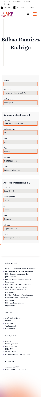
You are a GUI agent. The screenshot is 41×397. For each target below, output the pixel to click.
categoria (7, 89)
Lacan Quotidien (11, 344)
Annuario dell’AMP (12, 367)
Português (17, 1)
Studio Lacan (10, 352)
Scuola (6, 80)
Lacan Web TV (11, 346)
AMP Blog (9, 323)
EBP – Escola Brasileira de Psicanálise (20, 269)
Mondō (8, 321)
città (5, 139)
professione (8, 99)
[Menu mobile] (34, 14)
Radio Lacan (10, 328)
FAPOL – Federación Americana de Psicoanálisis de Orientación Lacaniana (19, 297)
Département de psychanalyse (17, 354)
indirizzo (6, 120)
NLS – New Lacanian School (16, 287)
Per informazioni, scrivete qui (16, 369)
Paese (6, 148)
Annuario (18, 7)
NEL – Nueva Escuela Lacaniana (18, 284)
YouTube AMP (11, 326)
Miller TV (8, 349)
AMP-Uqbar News (12, 318)
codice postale (9, 129)
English (27, 1)
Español (6, 4)
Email (5, 167)
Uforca (8, 341)
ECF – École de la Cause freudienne (19, 271)
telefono (6, 157)
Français (6, 1)
